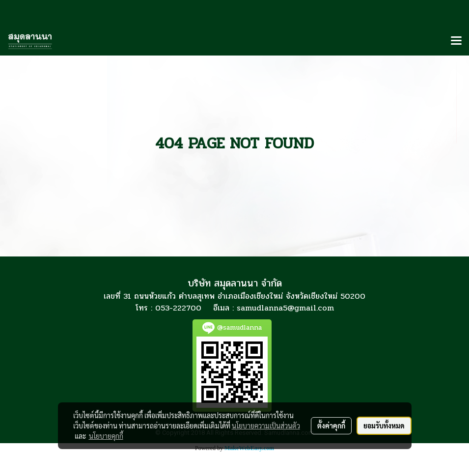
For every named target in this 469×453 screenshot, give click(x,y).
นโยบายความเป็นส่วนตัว (266, 425)
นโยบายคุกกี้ (106, 435)
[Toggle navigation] (456, 41)
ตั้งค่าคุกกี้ (331, 425)
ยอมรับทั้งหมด (384, 425)
